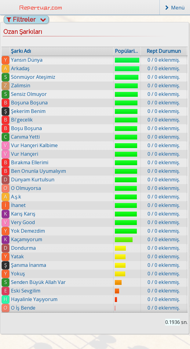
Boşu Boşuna (26, 128)
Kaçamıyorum (26, 239)
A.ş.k (16, 196)
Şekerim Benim (28, 111)
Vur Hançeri (24, 154)
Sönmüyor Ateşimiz (33, 77)
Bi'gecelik (22, 119)
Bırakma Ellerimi (29, 162)
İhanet (18, 205)
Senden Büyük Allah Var (38, 282)
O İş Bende (24, 307)
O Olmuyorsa (26, 188)
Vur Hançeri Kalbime (34, 145)
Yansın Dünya (26, 59)
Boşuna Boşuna (29, 102)
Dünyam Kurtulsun (32, 179)
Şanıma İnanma (28, 265)
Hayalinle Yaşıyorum (35, 299)
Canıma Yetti (25, 136)
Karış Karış (23, 213)
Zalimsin (20, 85)
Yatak (17, 256)
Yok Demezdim (28, 230)
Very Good (23, 222)
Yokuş (18, 273)
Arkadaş (20, 68)
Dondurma (23, 248)
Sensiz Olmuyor (29, 94)
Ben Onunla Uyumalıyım (38, 171)
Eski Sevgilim (26, 290)
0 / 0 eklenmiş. (164, 59)
